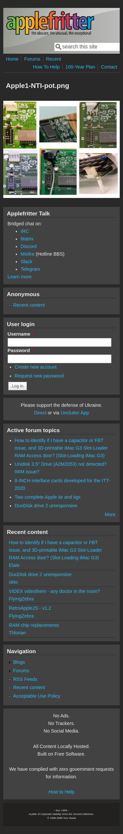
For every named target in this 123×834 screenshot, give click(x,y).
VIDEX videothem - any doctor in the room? (54, 591)
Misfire (27, 254)
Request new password (39, 375)
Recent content (29, 305)
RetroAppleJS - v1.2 (30, 608)
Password (20, 350)
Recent (53, 59)
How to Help (61, 791)
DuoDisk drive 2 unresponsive (46, 505)
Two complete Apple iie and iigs (48, 497)
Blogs (19, 662)
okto (13, 582)
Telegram (30, 269)
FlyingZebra (21, 598)
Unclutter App (75, 412)
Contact (109, 67)
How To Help (46, 67)
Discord (29, 246)
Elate (14, 565)
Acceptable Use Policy (36, 696)
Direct (40, 412)
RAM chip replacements (34, 625)
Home (12, 59)
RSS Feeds (25, 679)
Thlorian (17, 632)
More (110, 514)
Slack (26, 261)
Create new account (36, 367)
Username (20, 334)
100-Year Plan (80, 67)
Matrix (27, 238)
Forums (32, 59)
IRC (25, 231)
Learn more (20, 276)
